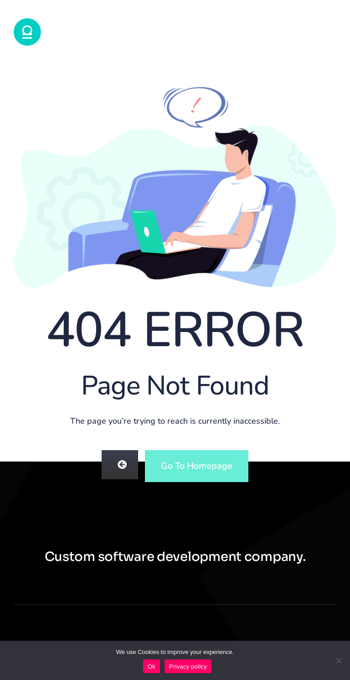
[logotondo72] (27, 21)
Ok (151, 666)
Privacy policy (188, 666)
